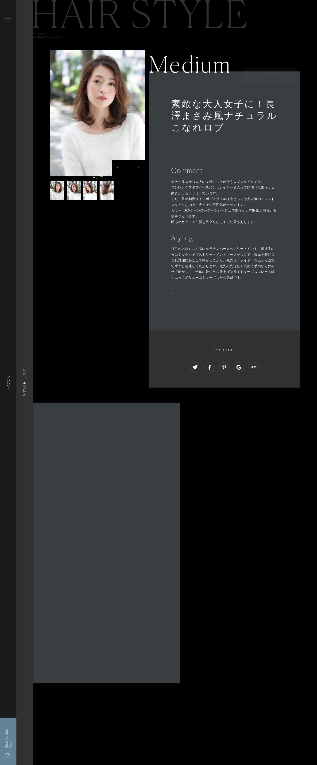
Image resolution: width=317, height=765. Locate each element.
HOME (8, 382)
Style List (24, 382)
